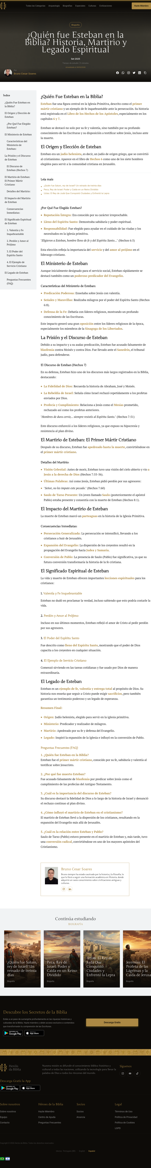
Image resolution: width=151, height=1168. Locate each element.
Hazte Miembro (141, 6)
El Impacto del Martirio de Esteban (17, 200)
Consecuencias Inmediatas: (15, 210)
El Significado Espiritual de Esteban (18, 221)
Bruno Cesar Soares (25, 73)
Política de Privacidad (126, 1117)
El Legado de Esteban (16, 272)
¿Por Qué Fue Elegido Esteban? (18, 125)
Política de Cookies (125, 1122)
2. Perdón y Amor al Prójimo (17, 242)
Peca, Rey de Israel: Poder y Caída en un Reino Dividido (71, 189)
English (82, 1151)
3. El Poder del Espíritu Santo (15, 253)
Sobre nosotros (8, 1111)
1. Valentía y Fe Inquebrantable (15, 232)
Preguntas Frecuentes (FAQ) (19, 281)
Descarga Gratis (112, 1022)
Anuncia (81, 1117)
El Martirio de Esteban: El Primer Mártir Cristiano (17, 180)
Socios (80, 1111)
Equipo (3, 1117)
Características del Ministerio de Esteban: (17, 145)
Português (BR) (69, 1151)
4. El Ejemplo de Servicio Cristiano (17, 263)
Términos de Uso (123, 1111)
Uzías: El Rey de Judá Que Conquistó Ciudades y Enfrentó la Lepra (76, 193)
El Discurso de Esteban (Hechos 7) (17, 168)
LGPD (118, 1128)
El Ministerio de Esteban (18, 134)
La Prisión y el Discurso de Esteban (18, 157)
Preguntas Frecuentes (49, 1122)
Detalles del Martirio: (18, 191)
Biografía (76, 25)
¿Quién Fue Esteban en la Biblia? (17, 104)
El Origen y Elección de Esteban (17, 114)
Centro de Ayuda (47, 1117)
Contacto (5, 1122)
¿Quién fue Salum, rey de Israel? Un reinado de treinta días (72, 185)
